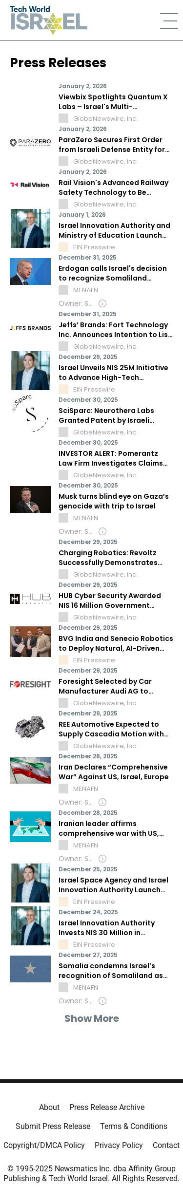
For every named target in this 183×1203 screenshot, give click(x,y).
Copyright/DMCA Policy (44, 1145)
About (49, 1107)
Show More (91, 1018)
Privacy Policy (119, 1145)
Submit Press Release (53, 1126)
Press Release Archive (106, 1107)
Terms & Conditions (133, 1126)
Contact (166, 1145)
